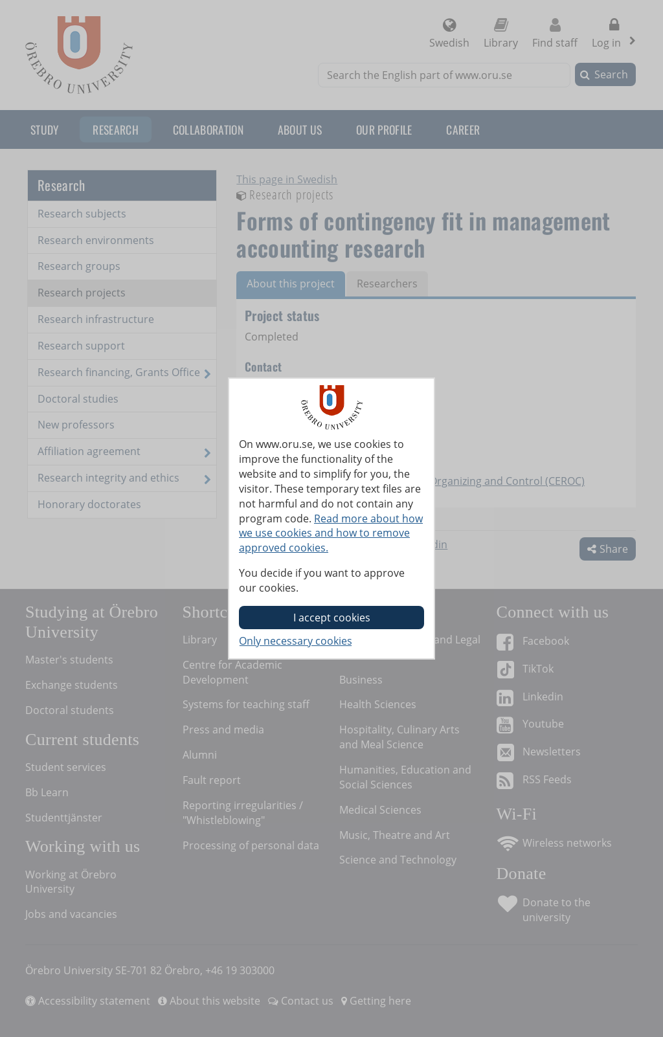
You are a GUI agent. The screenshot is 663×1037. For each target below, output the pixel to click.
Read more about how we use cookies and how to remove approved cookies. (331, 533)
